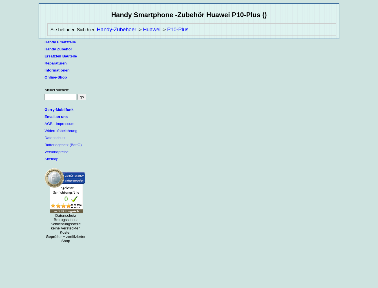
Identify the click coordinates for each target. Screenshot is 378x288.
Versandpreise (56, 152)
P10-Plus (178, 29)
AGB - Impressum (59, 124)
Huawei (151, 29)
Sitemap (51, 159)
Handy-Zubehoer (116, 29)
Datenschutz (55, 138)
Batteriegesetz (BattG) (63, 145)
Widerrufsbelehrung (61, 131)
